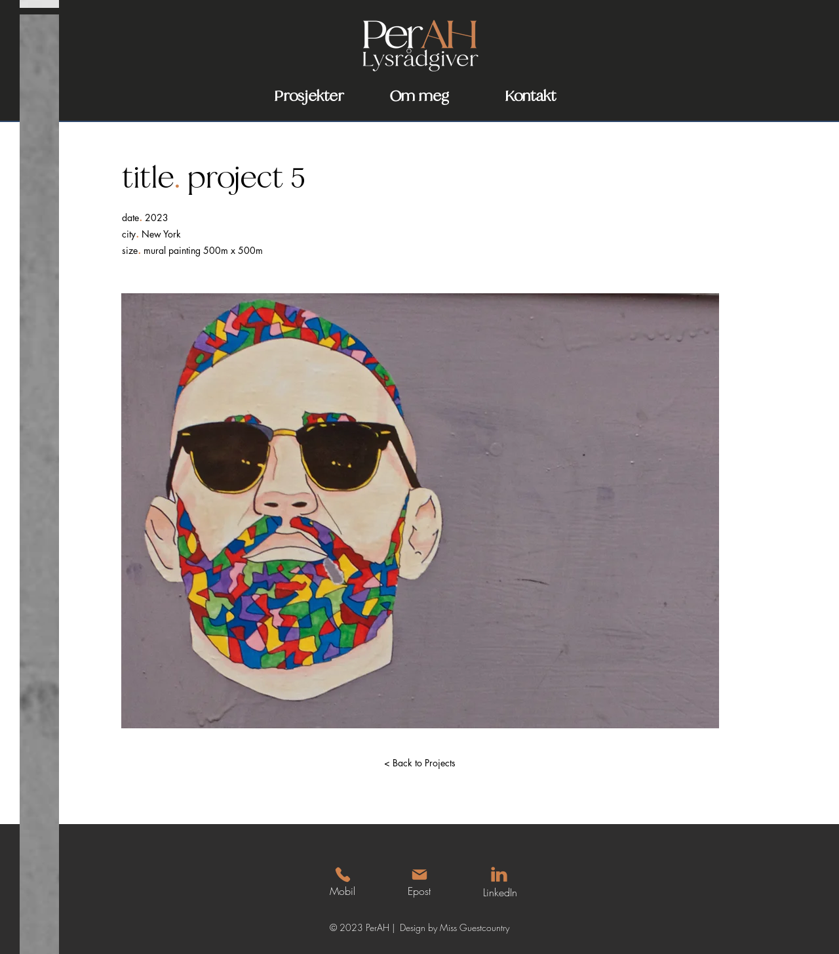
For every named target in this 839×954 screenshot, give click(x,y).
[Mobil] (342, 882)
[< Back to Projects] (419, 763)
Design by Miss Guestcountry (454, 927)
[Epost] (419, 882)
